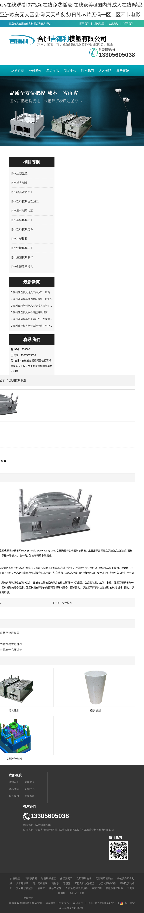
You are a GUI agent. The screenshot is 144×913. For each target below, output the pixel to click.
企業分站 (114, 23)
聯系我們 (128, 23)
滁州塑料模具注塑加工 (25, 201)
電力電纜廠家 (40, 883)
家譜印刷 (97, 888)
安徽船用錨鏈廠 (114, 888)
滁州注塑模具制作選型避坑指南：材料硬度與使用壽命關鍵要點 (47, 312)
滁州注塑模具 (19, 238)
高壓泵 (55, 883)
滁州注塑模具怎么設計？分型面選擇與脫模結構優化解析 (43, 319)
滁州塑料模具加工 (22, 220)
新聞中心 (70, 70)
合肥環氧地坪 (84, 878)
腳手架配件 (55, 888)
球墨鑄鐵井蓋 (48, 878)
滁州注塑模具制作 (22, 257)
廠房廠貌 (122, 70)
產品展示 (52, 70)
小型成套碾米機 (107, 883)
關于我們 (84, 23)
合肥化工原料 (77, 893)
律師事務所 (31, 878)
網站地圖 (99, 23)
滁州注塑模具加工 (22, 247)
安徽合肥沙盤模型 (84, 883)
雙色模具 (67, 602)
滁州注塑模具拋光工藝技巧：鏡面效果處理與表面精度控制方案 (47, 292)
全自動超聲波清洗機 (77, 888)
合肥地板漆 (22, 883)
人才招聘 (105, 70)
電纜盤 (66, 883)
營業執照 (51, 903)
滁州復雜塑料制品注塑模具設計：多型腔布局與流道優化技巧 (46, 305)
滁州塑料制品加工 (22, 210)
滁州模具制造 (19, 182)
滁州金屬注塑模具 (22, 266)
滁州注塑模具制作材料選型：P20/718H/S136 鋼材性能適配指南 (47, 299)
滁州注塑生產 (19, 173)
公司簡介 (35, 70)
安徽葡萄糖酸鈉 (104, 878)
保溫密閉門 (66, 878)
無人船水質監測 (24, 888)
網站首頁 (17, 70)
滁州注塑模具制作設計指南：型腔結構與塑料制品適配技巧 (45, 325)
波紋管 (41, 888)
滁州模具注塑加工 (22, 192)
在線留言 (30, 796)
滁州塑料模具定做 (22, 229)
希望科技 (78, 903)
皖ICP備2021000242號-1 (102, 903)
